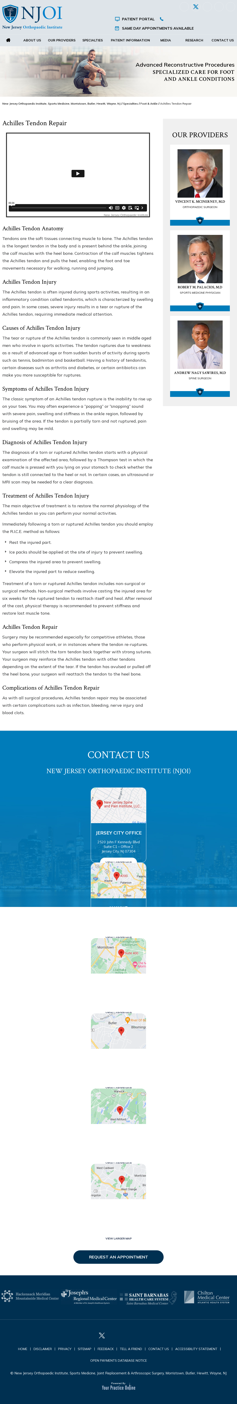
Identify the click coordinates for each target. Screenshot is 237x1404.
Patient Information (130, 40)
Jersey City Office (119, 833)
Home (8, 40)
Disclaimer (43, 1349)
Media (166, 40)
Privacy (65, 1349)
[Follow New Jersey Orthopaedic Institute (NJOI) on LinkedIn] (207, 6)
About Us (32, 40)
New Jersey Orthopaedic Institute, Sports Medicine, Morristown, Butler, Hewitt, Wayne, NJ (61, 103)
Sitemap (84, 1349)
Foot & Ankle (149, 103)
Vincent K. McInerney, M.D (200, 204)
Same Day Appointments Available (158, 28)
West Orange (118, 1209)
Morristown (118, 983)
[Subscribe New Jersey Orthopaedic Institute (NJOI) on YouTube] (230, 6)
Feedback (106, 1349)
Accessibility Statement (196, 1349)
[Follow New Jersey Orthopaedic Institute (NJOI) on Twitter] (195, 6)
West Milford (118, 1133)
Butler (118, 1058)
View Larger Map (119, 862)
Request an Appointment (118, 1257)
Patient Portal (138, 19)
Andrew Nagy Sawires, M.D (200, 375)
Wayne (119, 908)
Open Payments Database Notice (118, 1360)
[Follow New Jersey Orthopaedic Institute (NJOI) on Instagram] (219, 6)
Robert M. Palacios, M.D (200, 290)
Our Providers (61, 40)
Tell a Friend (131, 1349)
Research (194, 40)
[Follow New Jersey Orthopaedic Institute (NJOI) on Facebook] (184, 6)
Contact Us (223, 40)
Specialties (92, 40)
